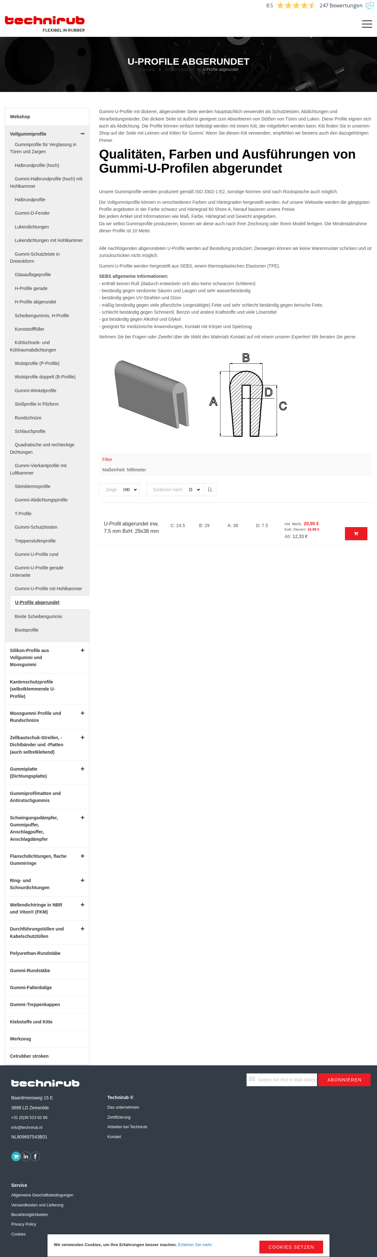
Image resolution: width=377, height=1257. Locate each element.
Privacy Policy (23, 1224)
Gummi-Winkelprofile (35, 390)
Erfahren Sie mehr (195, 1244)
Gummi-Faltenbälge (31, 987)
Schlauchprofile (30, 431)
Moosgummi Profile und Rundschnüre (35, 717)
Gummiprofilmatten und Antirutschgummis (35, 797)
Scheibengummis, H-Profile (42, 315)
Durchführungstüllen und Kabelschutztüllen (37, 932)
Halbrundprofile (30, 199)
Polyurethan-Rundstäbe (35, 953)
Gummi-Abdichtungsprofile (41, 499)
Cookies (18, 1234)
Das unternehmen (123, 1107)
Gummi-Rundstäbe (30, 970)
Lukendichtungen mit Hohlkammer (49, 240)
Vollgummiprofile (179, 69)
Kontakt (114, 1137)
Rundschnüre (28, 417)
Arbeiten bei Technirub (127, 1127)
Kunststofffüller (29, 329)
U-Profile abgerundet (37, 602)
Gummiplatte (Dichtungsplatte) (28, 772)
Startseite (147, 69)
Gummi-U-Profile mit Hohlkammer (48, 588)
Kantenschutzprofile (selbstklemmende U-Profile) (32, 689)
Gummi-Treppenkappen (35, 1004)
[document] (188, 1245)
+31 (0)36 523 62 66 (29, 1117)
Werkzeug (20, 1038)
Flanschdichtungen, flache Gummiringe (38, 860)
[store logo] (45, 24)
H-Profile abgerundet (35, 301)
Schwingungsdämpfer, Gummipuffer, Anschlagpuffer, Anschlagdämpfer (34, 828)
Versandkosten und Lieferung (37, 1205)
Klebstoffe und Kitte (31, 1021)
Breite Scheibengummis (38, 616)
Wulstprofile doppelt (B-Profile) (45, 376)
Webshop (20, 116)
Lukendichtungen (32, 226)
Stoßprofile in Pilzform (37, 404)
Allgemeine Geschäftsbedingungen (42, 1195)
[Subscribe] (344, 1079)
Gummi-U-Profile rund (36, 554)
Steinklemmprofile (32, 486)
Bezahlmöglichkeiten (29, 1214)
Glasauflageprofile (33, 274)
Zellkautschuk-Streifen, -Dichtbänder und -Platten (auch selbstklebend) (36, 745)
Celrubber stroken (29, 1056)
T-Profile (23, 513)
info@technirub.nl (26, 1127)
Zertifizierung (118, 1117)
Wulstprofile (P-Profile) (37, 363)
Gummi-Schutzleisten (36, 527)
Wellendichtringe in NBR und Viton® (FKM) (36, 908)
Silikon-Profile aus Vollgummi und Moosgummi (29, 657)
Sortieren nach (167, 489)
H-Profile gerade (31, 288)
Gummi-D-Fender (32, 213)
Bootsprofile (26, 630)
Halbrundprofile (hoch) (37, 165)
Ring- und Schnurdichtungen (30, 884)
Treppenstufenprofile (35, 540)
